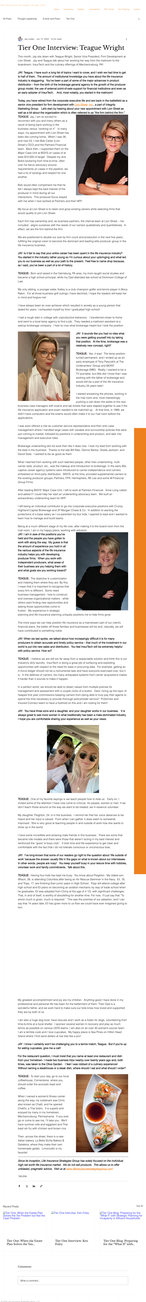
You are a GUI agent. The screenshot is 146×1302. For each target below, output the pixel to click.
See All (139, 1206)
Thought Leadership (27, 18)
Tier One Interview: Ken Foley (71, 1242)
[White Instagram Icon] (140, 13)
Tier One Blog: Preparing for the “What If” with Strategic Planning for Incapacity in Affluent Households (120, 1242)
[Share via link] (41, 1186)
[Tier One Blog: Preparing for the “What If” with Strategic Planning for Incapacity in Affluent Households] (121, 1224)
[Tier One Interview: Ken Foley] (73, 1224)
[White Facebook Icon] (140, 28)
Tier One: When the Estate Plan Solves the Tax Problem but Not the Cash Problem (24, 1242)
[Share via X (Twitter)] (26, 1186)
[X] (140, 34)
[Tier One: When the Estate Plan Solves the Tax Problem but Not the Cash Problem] (24, 1224)
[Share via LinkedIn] (33, 1186)
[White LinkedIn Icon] (140, 8)
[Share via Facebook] (19, 1186)
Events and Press (51, 18)
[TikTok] (140, 23)
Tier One (70, 18)
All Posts (7, 18)
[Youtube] (140, 18)
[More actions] (126, 39)
